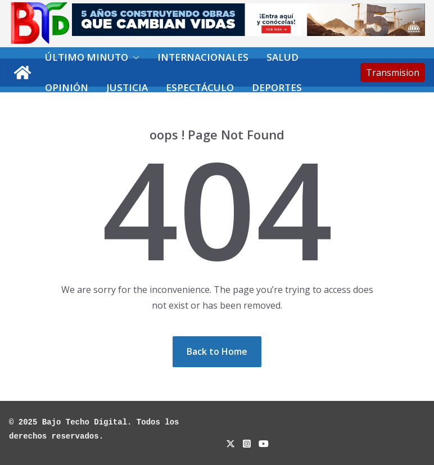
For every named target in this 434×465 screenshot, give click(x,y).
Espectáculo (200, 87)
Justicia (127, 87)
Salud (282, 57)
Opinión (66, 87)
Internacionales (202, 57)
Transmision (392, 72)
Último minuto (86, 57)
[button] (133, 57)
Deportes (277, 87)
